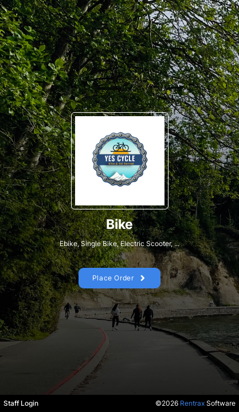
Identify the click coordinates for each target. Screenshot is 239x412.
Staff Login (20, 403)
